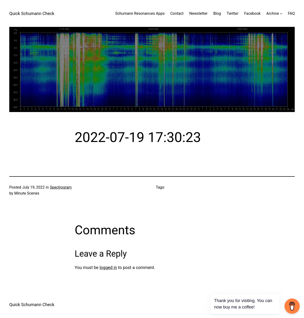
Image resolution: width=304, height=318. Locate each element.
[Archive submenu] (281, 13)
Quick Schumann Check (31, 13)
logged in (108, 267)
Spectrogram (61, 187)
